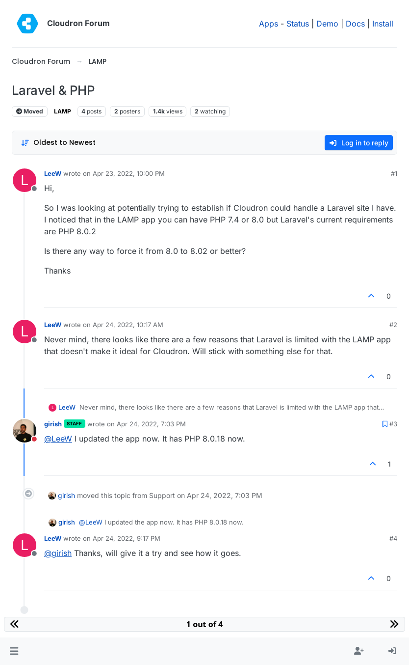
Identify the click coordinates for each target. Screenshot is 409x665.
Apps (268, 23)
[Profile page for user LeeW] (24, 180)
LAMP (62, 111)
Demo (327, 23)
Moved (29, 111)
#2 (393, 325)
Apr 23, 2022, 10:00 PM (129, 173)
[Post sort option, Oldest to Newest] (58, 142)
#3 (393, 424)
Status (297, 23)
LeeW (52, 173)
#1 (394, 173)
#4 (393, 538)
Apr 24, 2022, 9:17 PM (126, 538)
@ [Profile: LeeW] (58, 438)
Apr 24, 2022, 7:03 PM (151, 424)
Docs (355, 23)
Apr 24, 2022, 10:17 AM (128, 325)
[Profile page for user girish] (24, 431)
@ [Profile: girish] (58, 553)
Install (382, 23)
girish (53, 424)
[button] (14, 651)
